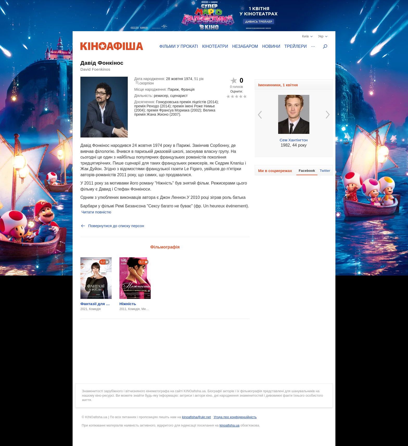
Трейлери (295, 46)
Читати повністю (96, 212)
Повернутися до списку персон (112, 225)
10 (245, 96)
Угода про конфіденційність (235, 417)
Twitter (325, 171)
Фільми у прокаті (179, 46)
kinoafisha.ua (230, 425)
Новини (271, 46)
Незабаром (245, 46)
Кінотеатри (215, 46)
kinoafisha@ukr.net (196, 417)
